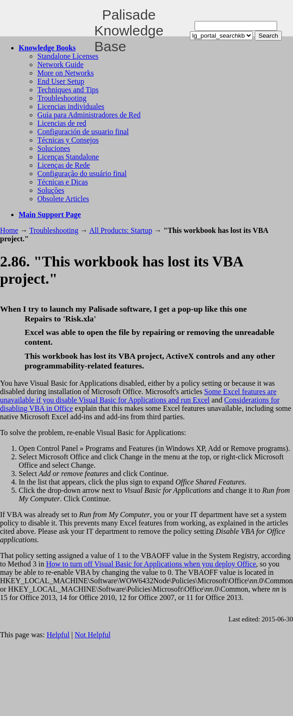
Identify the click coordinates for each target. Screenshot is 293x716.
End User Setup (60, 81)
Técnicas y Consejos (68, 140)
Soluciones (53, 148)
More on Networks (65, 73)
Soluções (50, 190)
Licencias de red (61, 123)
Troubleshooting (61, 98)
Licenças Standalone (68, 157)
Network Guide (60, 64)
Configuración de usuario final (83, 132)
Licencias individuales (71, 106)
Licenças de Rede (63, 165)
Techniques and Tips (67, 90)
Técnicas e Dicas (62, 182)
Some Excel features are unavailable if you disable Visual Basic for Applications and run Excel (138, 396)
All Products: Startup (120, 230)
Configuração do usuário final (82, 173)
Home (9, 230)
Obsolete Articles (63, 199)
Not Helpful (93, 635)
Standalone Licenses (67, 56)
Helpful (58, 635)
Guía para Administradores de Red (88, 115)
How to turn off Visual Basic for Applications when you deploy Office (151, 564)
